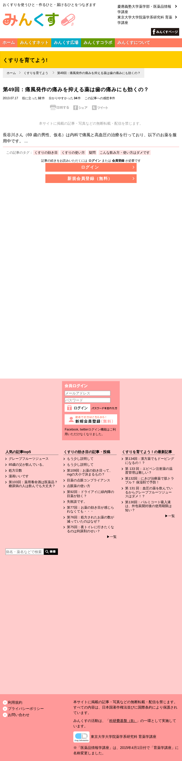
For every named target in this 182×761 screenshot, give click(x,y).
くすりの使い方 (73, 152)
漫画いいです (19, 476)
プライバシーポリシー (26, 709)
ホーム (11, 73)
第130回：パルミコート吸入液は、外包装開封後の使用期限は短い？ (148, 506)
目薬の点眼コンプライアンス (88, 480)
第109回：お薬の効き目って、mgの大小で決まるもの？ (90, 472)
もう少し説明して (80, 459)
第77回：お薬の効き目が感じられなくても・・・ (90, 510)
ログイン (94, 160)
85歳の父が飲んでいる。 (27, 464)
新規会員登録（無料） (90, 178)
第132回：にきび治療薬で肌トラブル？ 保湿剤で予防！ (149, 480)
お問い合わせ (18, 715)
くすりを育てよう (36, 73)
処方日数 (15, 470)
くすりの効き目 (46, 152)
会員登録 (118, 160)
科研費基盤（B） (123, 721)
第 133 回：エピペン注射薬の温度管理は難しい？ (149, 471)
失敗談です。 (77, 501)
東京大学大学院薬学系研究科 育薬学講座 (144, 16)
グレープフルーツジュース (29, 459)
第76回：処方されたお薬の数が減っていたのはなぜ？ (90, 519)
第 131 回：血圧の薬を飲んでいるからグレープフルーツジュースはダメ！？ (149, 492)
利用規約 (15, 702)
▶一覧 (112, 537)
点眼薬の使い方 (78, 486)
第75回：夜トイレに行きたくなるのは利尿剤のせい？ (90, 529)
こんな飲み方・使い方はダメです (125, 152)
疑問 (92, 152)
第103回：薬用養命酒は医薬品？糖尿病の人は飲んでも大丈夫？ (33, 484)
